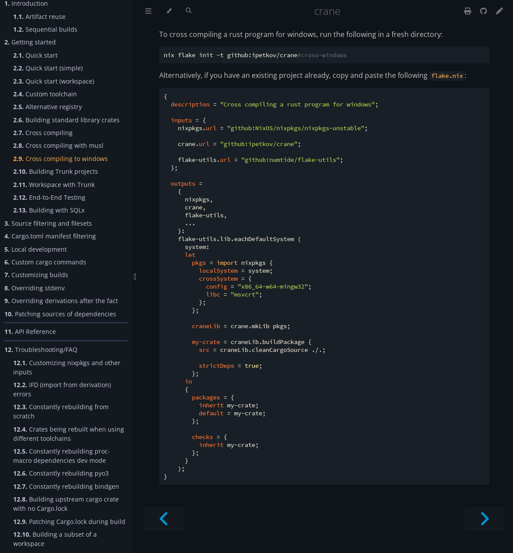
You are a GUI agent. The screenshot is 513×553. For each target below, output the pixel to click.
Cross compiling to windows (60, 158)
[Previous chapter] (164, 519)
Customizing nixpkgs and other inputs (67, 367)
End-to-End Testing (49, 197)
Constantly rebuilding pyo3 (61, 473)
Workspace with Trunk (54, 184)
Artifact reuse (39, 16)
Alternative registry (47, 107)
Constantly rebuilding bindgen (66, 486)
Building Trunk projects (55, 171)
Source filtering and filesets (48, 223)
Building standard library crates (66, 120)
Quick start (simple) (48, 68)
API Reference (30, 331)
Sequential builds (45, 29)
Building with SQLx (48, 210)
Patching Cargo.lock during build (69, 521)
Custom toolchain (45, 94)
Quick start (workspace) (53, 81)
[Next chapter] (484, 519)
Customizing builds (36, 275)
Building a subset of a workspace (55, 539)
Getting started (30, 42)
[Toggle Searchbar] (188, 11)
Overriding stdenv (34, 288)
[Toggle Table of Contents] (148, 11)
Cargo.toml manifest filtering (50, 236)
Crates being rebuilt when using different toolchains (68, 434)
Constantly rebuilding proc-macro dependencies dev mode (61, 456)
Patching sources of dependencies (60, 314)
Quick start (35, 55)
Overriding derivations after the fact (61, 301)
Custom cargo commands (45, 262)
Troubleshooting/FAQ (40, 349)
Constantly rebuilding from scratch (61, 411)
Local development (35, 249)
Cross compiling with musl (58, 145)
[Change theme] (169, 11)
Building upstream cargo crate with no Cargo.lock (66, 504)
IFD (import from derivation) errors (62, 389)
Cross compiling (43, 132)
